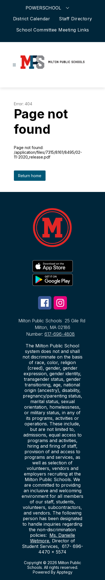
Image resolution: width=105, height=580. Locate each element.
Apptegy (64, 572)
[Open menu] (14, 65)
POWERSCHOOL (48, 7)
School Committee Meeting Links (52, 30)
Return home (29, 175)
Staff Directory (75, 18)
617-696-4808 (59, 334)
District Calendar (31, 18)
